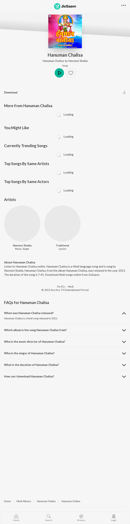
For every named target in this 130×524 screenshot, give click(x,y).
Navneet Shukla (78, 60)
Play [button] (59, 73)
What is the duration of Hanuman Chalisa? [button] (31, 364)
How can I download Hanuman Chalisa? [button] (29, 376)
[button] (70, 73)
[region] (65, 501)
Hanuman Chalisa (53, 60)
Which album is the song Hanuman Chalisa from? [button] (35, 330)
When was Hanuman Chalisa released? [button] (29, 313)
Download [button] (10, 92)
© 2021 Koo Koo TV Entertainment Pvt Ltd (65, 289)
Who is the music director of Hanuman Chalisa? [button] (34, 341)
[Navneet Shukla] (22, 223)
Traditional (62, 245)
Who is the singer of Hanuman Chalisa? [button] (29, 353)
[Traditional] (62, 223)
